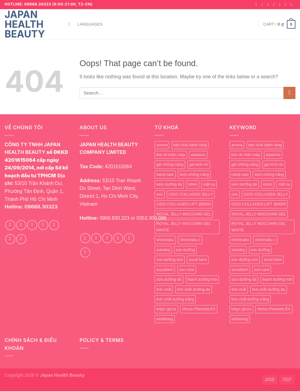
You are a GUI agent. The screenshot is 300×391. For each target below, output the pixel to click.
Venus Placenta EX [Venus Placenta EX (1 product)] (199, 309)
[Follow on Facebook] (257, 4)
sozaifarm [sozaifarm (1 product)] (164, 269)
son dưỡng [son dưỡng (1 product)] (185, 249)
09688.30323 (41, 207)
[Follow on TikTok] (269, 4)
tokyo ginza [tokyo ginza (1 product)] (166, 309)
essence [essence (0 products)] (198, 154)
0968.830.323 (115, 218)
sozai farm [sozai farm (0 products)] (198, 259)
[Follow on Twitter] (275, 4)
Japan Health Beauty (25, 24)
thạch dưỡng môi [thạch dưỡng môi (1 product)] (202, 279)
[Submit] (289, 93)
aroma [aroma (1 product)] (161, 145)
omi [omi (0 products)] (159, 194)
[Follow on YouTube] (292, 4)
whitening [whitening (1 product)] (164, 319)
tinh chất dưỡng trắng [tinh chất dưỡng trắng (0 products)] (175, 299)
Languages (89, 24)
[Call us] (286, 4)
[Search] (71, 24)
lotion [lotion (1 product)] (192, 184)
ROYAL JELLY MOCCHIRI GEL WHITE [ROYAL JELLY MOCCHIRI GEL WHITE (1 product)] (183, 226)
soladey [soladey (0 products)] (163, 249)
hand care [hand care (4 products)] (165, 174)
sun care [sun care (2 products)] (186, 269)
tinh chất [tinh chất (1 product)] (163, 289)
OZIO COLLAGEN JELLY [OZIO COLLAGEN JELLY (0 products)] (191, 194)
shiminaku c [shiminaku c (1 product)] (190, 239)
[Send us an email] (281, 4)
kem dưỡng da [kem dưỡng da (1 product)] (169, 184)
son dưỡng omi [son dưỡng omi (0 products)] (169, 259)
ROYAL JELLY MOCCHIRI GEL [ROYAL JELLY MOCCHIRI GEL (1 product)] (183, 214)
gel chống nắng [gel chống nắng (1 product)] (169, 164)
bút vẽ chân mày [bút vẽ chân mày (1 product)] (170, 154)
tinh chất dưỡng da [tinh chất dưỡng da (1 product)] (193, 289)
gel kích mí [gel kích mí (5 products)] (198, 164)
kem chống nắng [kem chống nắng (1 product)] (194, 174)
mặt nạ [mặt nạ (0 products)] (209, 184)
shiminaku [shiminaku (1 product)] (165, 239)
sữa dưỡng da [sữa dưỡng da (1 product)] (168, 279)
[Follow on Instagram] (263, 4)
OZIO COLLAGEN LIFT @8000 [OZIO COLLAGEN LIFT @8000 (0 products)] (183, 204)
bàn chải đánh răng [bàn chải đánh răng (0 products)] (190, 145)
